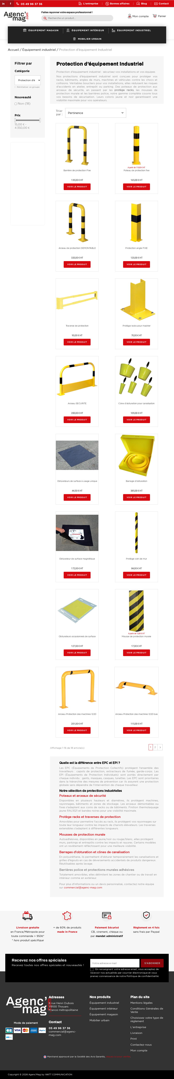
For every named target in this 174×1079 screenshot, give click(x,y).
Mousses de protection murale (82, 834)
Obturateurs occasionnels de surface (77, 636)
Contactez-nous (141, 1044)
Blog (144, 3)
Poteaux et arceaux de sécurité (82, 795)
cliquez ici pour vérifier (118, 1056)
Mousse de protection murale (136, 636)
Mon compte (138, 1050)
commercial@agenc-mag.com (83, 887)
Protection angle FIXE (136, 248)
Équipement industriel (104, 1002)
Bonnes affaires (119, 3)
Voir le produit (77, 187)
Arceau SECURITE (77, 403)
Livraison (136, 1032)
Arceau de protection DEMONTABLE (77, 248)
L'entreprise (90, 3)
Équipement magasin (104, 1014)
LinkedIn (3, 3)
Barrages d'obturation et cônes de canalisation (94, 852)
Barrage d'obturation (136, 481)
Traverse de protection (77, 325)
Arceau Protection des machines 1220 (77, 714)
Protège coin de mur (136, 558)
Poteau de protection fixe (136, 170)
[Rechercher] (77, 18)
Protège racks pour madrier (137, 325)
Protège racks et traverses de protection (90, 816)
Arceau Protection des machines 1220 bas (136, 714)
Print (133, 1038)
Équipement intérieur (104, 1008)
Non (24, 103)
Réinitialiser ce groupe (27, 87)
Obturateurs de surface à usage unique (77, 481)
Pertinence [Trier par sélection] (95, 112)
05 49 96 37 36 (29, 3)
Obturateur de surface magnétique (77, 558)
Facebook (10, 3)
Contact (164, 3)
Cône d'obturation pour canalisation (136, 403)
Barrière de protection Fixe (77, 170)
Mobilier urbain (99, 1020)
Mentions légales (141, 1002)
